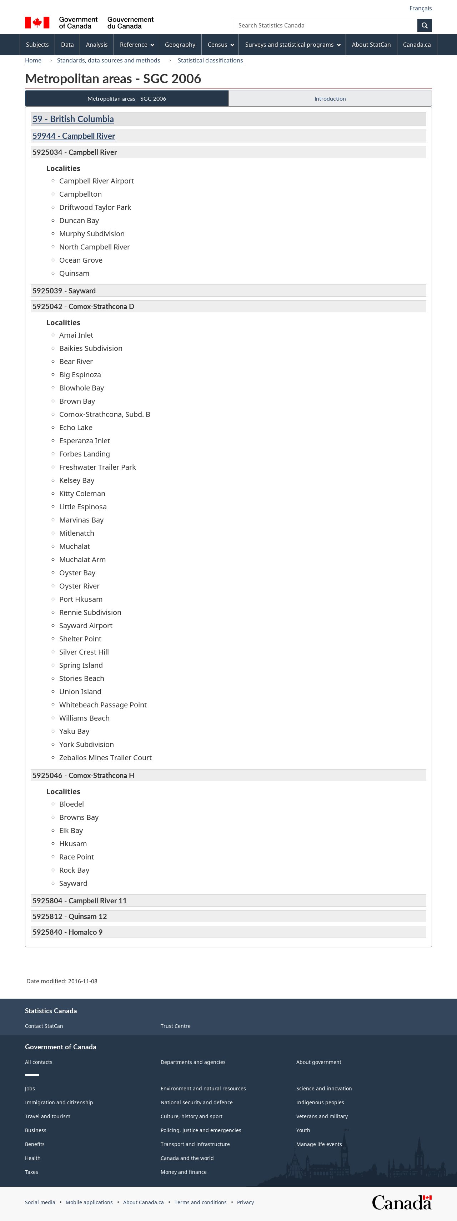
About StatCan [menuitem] (371, 45)
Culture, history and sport (191, 1116)
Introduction (330, 98)
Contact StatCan (44, 1026)
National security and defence (197, 1102)
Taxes (31, 1172)
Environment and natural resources (203, 1088)
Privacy (245, 1202)
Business (35, 1130)
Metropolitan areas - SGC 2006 (126, 98)
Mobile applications (89, 1202)
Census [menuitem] (221, 45)
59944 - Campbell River (73, 136)
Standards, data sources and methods (108, 60)
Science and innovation (324, 1088)
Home (33, 60)
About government (318, 1062)
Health (33, 1158)
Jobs (30, 1088)
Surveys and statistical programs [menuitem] (293, 45)
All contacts (38, 1062)
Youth (303, 1130)
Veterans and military (322, 1116)
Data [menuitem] (67, 45)
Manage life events (319, 1144)
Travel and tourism (47, 1116)
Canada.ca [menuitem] (417, 45)
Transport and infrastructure (195, 1144)
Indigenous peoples (320, 1102)
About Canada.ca (143, 1202)
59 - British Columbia (73, 118)
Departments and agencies (193, 1062)
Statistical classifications (209, 60)
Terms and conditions (201, 1202)
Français (421, 8)
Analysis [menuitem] (97, 45)
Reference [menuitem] (137, 45)
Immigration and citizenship (59, 1102)
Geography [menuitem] (180, 45)
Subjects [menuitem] (37, 45)
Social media (40, 1202)
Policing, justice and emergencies (201, 1130)
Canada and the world (187, 1158)
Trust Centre (176, 1026)
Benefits (35, 1144)
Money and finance (184, 1172)
